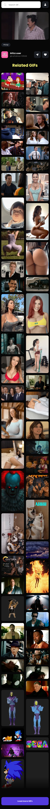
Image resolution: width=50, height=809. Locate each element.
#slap (5, 45)
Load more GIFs (25, 801)
